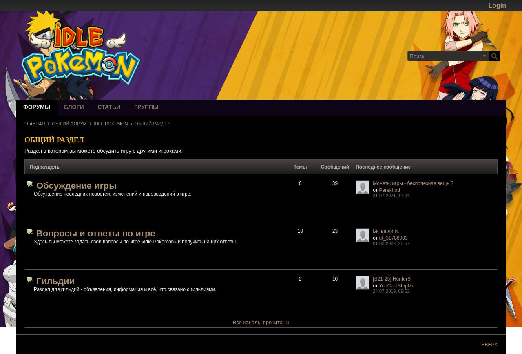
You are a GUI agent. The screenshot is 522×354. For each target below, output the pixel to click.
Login (497, 5)
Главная (34, 123)
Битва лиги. (386, 231)
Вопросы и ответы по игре (95, 233)
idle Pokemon (111, 123)
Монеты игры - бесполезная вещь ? (413, 183)
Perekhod (389, 190)
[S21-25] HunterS (392, 279)
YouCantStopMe (396, 286)
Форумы (36, 107)
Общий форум (69, 123)
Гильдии (55, 281)
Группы (146, 107)
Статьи (109, 107)
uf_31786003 (393, 238)
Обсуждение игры (76, 185)
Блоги (74, 107)
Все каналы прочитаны (261, 322)
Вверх (490, 344)
